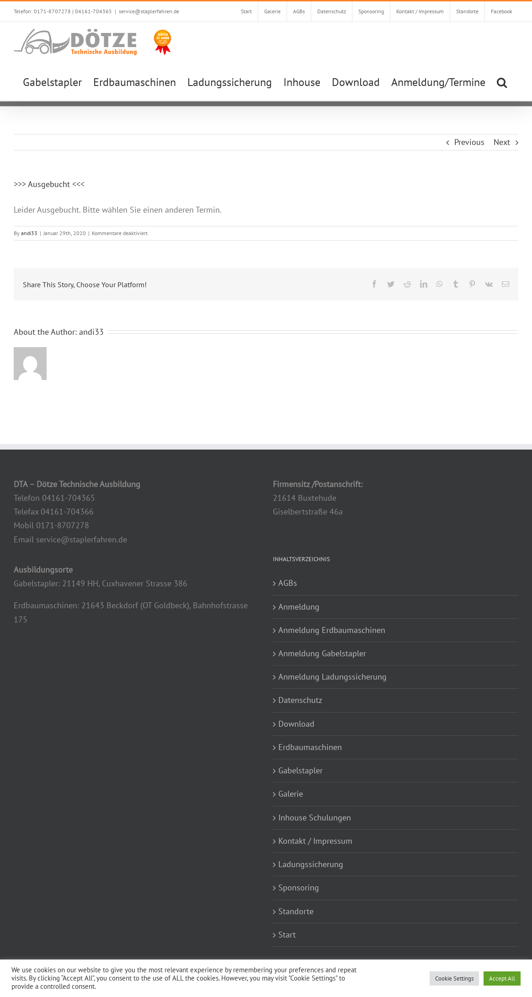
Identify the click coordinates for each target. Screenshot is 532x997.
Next (502, 142)
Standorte (296, 911)
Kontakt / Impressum (315, 841)
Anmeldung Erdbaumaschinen (331, 630)
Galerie (290, 793)
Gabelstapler (300, 770)
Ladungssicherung (310, 864)
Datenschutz (300, 700)
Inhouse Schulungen (314, 817)
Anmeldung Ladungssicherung (332, 676)
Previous (469, 142)
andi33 (29, 233)
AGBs (287, 583)
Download (296, 723)
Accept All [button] (502, 978)
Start (287, 934)
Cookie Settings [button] (454, 978)
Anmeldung (298, 606)
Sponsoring (298, 887)
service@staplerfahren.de (149, 11)
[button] (502, 81)
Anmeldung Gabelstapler (322, 653)
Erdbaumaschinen (310, 747)
